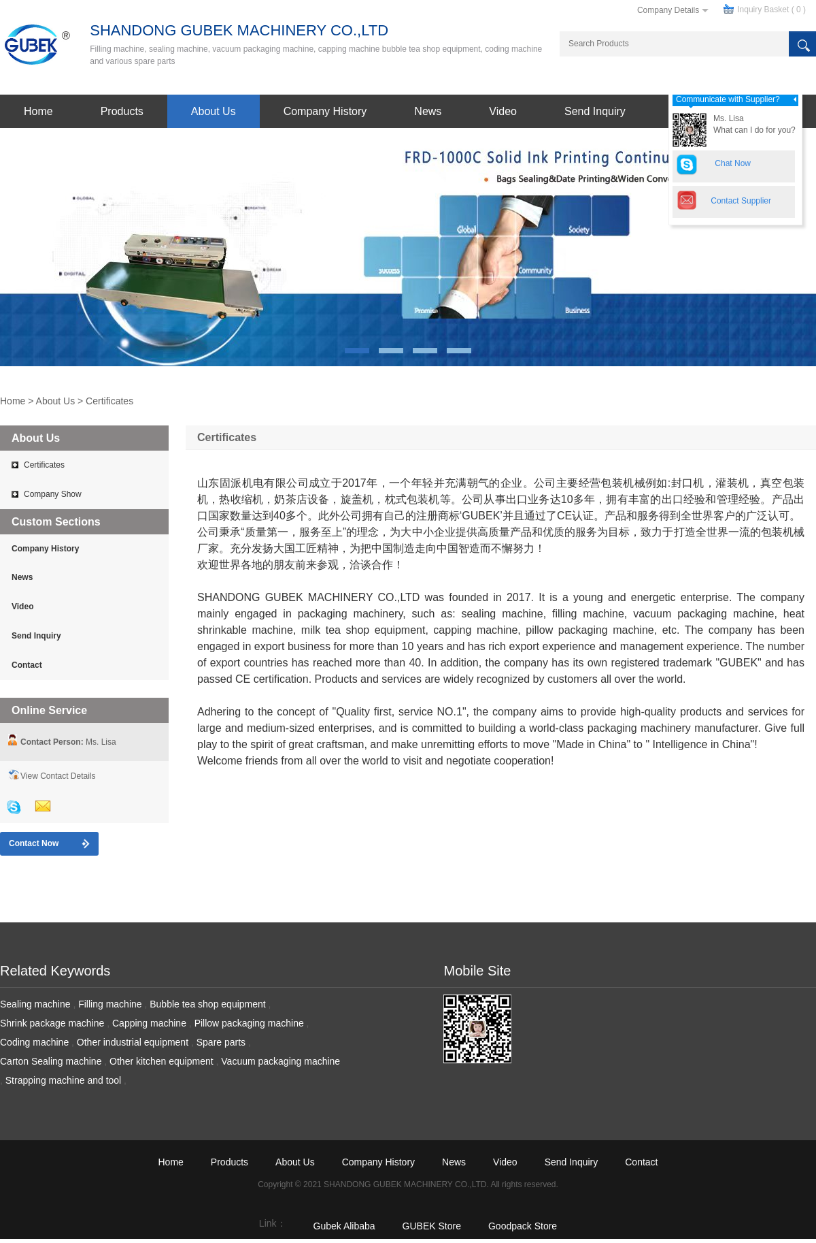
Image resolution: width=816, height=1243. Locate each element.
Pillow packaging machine (249, 1023)
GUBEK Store (432, 1226)
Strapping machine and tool (63, 1080)
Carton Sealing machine (50, 1061)
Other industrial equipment (132, 1042)
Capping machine (149, 1023)
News (427, 111)
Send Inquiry (595, 111)
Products (122, 111)
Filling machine (109, 1004)
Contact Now (33, 843)
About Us (213, 111)
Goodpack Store (522, 1226)
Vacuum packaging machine (280, 1061)
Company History (325, 111)
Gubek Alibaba (344, 1226)
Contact (27, 665)
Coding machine (34, 1042)
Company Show (53, 494)
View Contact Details (58, 776)
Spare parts (221, 1042)
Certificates (109, 401)
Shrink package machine (52, 1023)
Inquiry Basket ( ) (771, 9)
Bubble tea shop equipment (207, 1004)
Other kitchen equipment (161, 1061)
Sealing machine (35, 1004)
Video (503, 111)
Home (38, 111)
